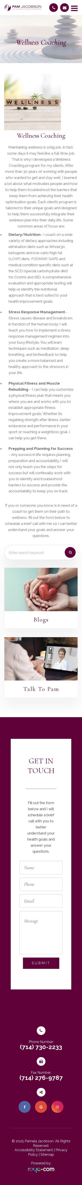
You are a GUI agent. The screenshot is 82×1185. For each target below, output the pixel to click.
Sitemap (47, 1154)
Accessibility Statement (34, 1150)
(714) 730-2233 (41, 1047)
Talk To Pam (41, 689)
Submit (41, 963)
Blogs (41, 619)
